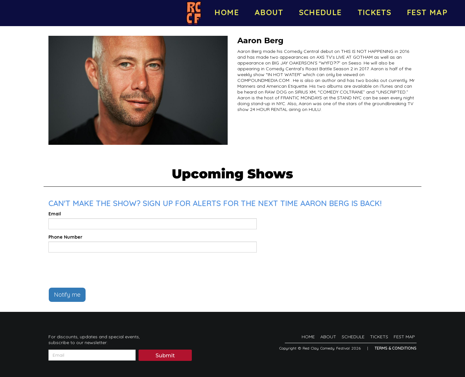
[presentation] (97, 270)
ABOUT (269, 12)
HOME (226, 12)
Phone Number (65, 237)
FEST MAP (427, 12)
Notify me (67, 294)
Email (54, 214)
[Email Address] (92, 355)
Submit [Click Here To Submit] (165, 355)
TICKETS (374, 12)
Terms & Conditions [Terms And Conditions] (396, 348)
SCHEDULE (320, 12)
